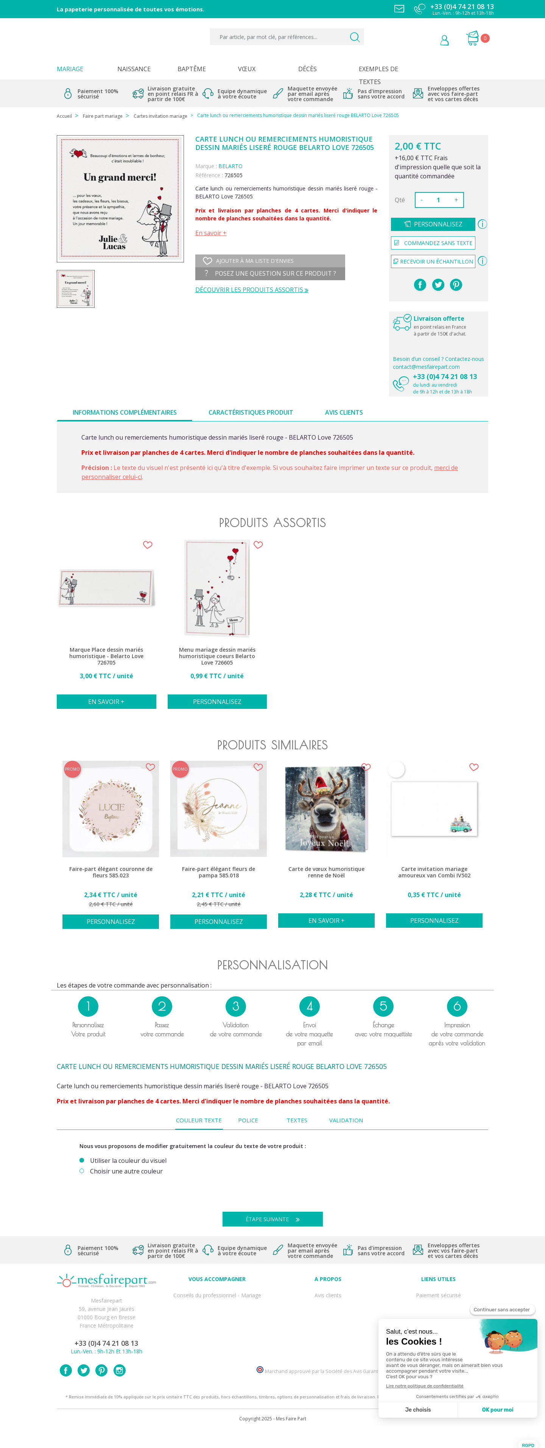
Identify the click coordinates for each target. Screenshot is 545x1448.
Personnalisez (438, 224)
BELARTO (230, 166)
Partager (420, 285)
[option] (106, 627)
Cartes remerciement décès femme (217, 1352)
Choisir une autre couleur (126, 1171)
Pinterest (456, 285)
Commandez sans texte (433, 243)
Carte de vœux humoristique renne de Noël (326, 872)
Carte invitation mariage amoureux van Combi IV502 (434, 872)
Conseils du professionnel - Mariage (217, 1293)
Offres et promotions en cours (217, 1310)
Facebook (66, 1388)
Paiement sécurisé (438, 1293)
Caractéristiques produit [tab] (251, 412)
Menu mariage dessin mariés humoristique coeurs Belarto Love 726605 (217, 656)
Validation (346, 1120)
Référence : (209, 175)
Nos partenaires (327, 1335)
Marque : (206, 166)
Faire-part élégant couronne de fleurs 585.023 (111, 872)
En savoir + (211, 233)
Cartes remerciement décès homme (217, 1343)
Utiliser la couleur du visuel (128, 1161)
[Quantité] (438, 200)
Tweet (438, 285)
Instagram (120, 1388)
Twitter (84, 1388)
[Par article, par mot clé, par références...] (287, 36)
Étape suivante (275, 1219)
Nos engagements (327, 1318)
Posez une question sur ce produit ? (270, 273)
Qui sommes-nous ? (327, 1302)
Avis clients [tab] (344, 412)
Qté (400, 200)
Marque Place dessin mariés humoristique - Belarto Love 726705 (106, 656)
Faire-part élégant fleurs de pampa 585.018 (218, 872)
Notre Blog (327, 1343)
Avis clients (328, 1293)
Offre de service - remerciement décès (217, 1318)
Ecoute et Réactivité (328, 1327)
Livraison (439, 1310)
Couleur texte (199, 1120)
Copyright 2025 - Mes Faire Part (272, 1436)
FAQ (217, 1302)
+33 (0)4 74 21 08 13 (445, 376)
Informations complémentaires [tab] (125, 412)
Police (248, 1120)
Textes (297, 1120)
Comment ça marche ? (328, 1310)
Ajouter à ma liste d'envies (248, 261)
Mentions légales (438, 1302)
